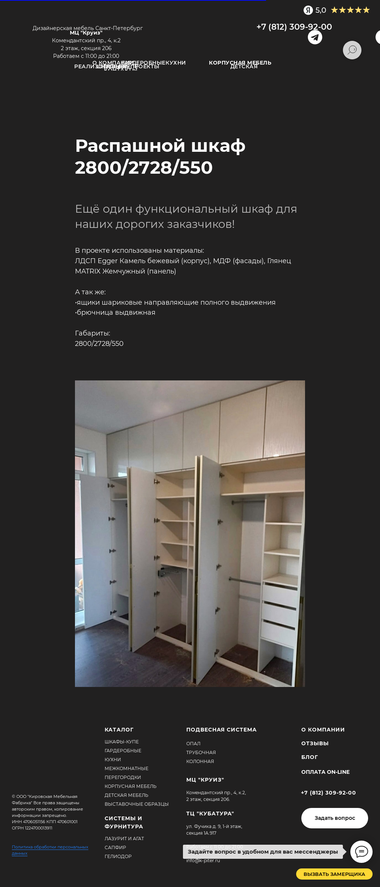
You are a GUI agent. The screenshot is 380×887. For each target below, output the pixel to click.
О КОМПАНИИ (323, 729)
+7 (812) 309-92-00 (294, 27)
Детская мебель (126, 795)
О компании (113, 62)
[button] (334, 818)
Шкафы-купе (122, 741)
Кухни (176, 62)
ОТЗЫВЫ (117, 66)
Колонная (200, 761)
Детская (244, 66)
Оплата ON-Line (325, 772)
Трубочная (201, 752)
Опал (193, 743)
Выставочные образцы (137, 804)
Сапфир (115, 847)
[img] (188, 32)
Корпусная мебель (131, 786)
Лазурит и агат (124, 838)
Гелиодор (118, 856)
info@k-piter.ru (203, 860)
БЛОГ (309, 757)
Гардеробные (144, 62)
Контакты (120, 70)
